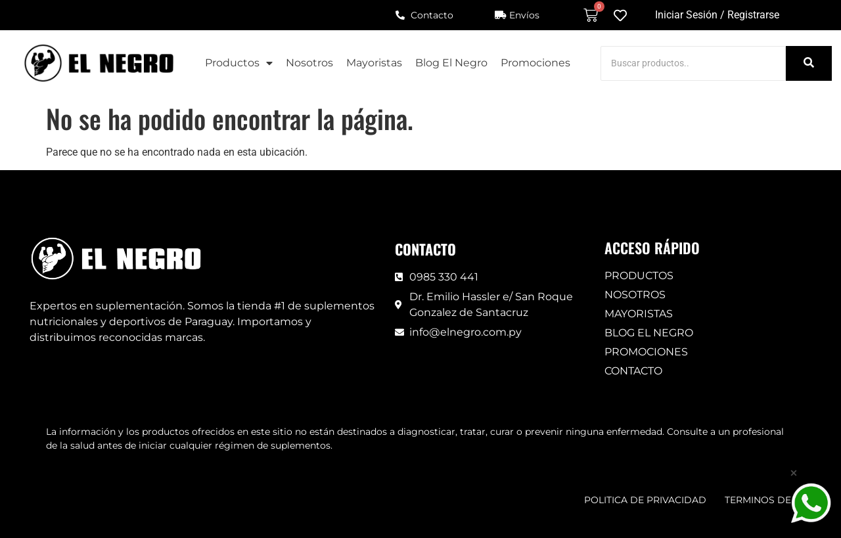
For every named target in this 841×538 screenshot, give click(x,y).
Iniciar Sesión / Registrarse (717, 15)
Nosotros (309, 62)
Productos (239, 63)
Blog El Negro (451, 62)
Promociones (535, 62)
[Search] (693, 63)
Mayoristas (374, 62)
